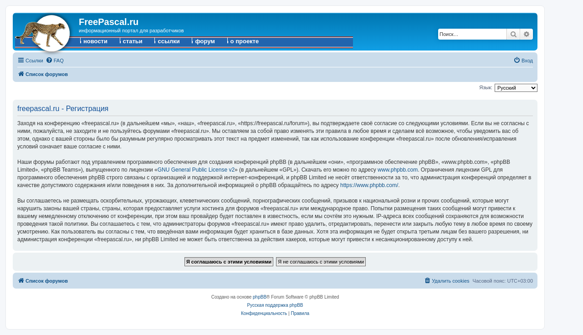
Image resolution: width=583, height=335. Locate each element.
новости (95, 41)
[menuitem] (55, 60)
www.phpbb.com (398, 170)
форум (205, 41)
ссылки (168, 41)
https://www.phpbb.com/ (369, 185)
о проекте (244, 41)
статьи (133, 41)
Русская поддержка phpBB (275, 305)
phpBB (259, 296)
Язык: (485, 87)
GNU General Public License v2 (196, 170)
